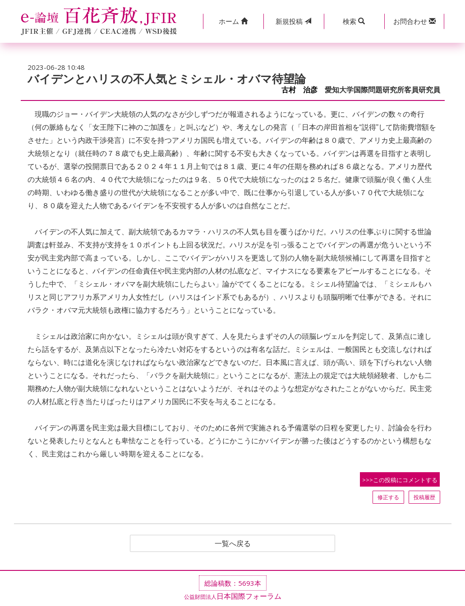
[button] (233, 21)
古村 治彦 (299, 90)
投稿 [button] (293, 21)
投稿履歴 (424, 497)
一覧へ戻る (233, 543)
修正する (388, 497)
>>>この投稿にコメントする (399, 480)
